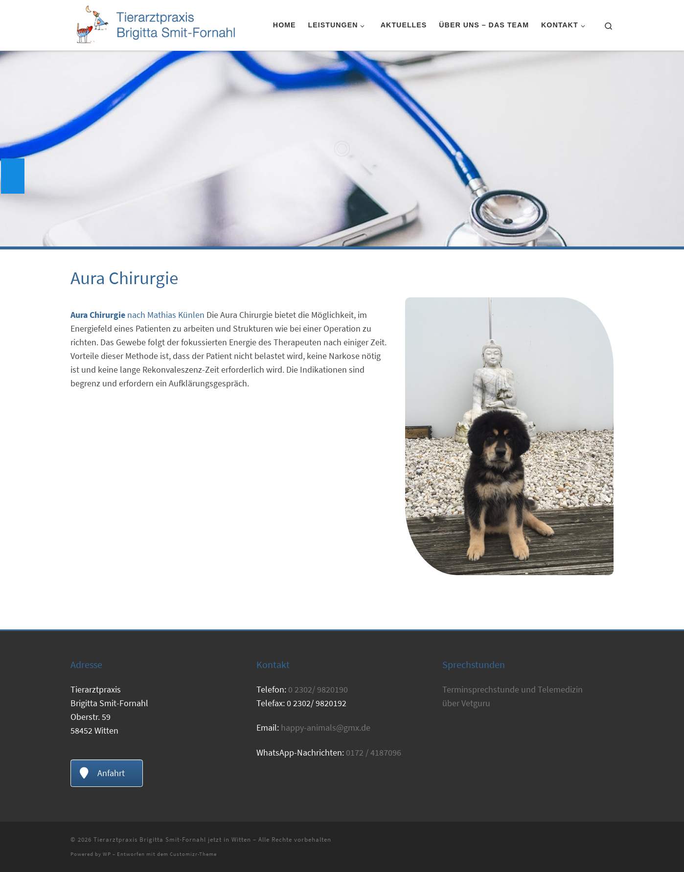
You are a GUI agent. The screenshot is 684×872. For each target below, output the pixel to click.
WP (107, 853)
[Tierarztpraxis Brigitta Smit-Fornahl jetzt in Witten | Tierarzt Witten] (155, 23)
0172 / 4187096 (373, 752)
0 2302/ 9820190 (318, 689)
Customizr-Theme (193, 853)
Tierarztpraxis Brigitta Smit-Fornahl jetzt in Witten (172, 839)
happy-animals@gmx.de (325, 727)
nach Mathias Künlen (137, 314)
